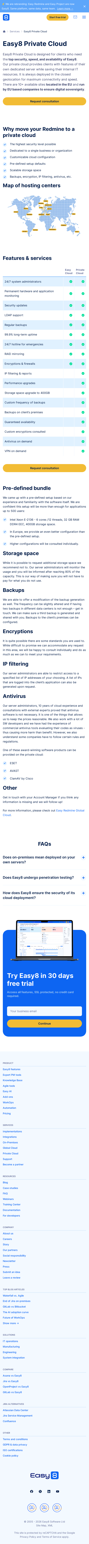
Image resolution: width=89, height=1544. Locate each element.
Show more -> (11, 1323)
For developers (11, 1215)
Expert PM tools (12, 1074)
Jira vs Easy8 (11, 1381)
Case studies (10, 1187)
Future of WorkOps (14, 1317)
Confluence (9, 1421)
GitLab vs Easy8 (12, 1392)
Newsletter (9, 1260)
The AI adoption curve (16, 1312)
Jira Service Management (17, 1415)
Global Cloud (10, 1147)
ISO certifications (13, 1450)
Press (6, 1266)
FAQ (5, 1193)
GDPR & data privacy (15, 1444)
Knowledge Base (12, 1080)
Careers (7, 1238)
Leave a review (11, 1277)
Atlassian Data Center (15, 1410)
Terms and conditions (15, 1439)
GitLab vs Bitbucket (14, 1306)
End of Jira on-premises (16, 1300)
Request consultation (44, 101)
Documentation (11, 1209)
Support (7, 1158)
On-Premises (10, 1142)
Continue (44, 1023)
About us (8, 1233)
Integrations (10, 1136)
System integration (14, 1357)
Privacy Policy (28, 1536)
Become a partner (13, 1164)
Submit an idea (11, 1271)
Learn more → (65, 8)
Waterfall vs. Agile (13, 1295)
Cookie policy (10, 1455)
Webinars (8, 1198)
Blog (5, 1182)
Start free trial (57, 17)
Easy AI (7, 1091)
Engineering (9, 1352)
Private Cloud (10, 1153)
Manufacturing (11, 1346)
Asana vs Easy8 (12, 1375)
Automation (9, 1107)
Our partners (10, 1249)
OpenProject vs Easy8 (16, 1386)
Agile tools (9, 1085)
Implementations (12, 1131)
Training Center (11, 1204)
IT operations (10, 1341)
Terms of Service (51, 1536)
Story (6, 1244)
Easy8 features (11, 1069)
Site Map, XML (44, 1525)
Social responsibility (14, 1255)
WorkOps (8, 1102)
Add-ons (8, 1096)
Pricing (7, 1113)
